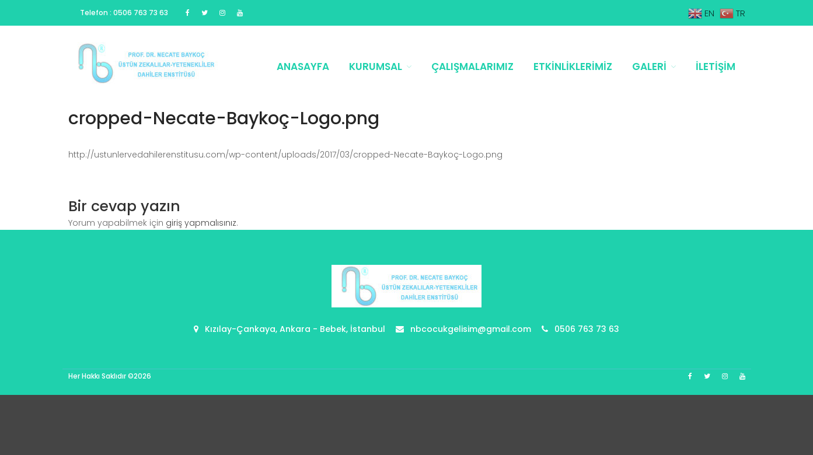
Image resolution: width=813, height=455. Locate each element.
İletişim (715, 67)
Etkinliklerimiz (572, 67)
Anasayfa (303, 67)
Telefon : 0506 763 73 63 (124, 13)
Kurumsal (375, 67)
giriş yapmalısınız (201, 223)
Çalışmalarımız (472, 67)
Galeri (649, 67)
